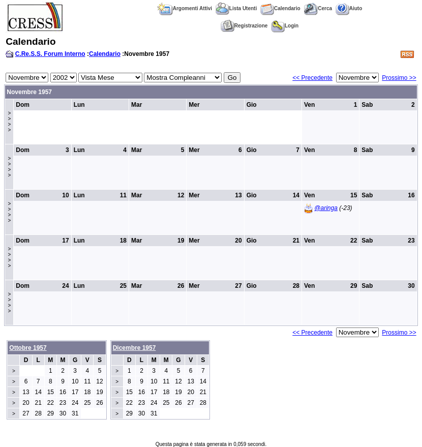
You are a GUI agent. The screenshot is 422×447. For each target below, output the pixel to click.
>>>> (9, 121)
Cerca (318, 8)
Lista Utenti (236, 8)
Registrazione (244, 25)
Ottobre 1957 (27, 347)
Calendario (280, 8)
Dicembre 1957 (134, 347)
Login (284, 25)
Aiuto (349, 8)
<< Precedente (312, 77)
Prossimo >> (399, 77)
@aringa (326, 208)
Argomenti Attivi (184, 8)
